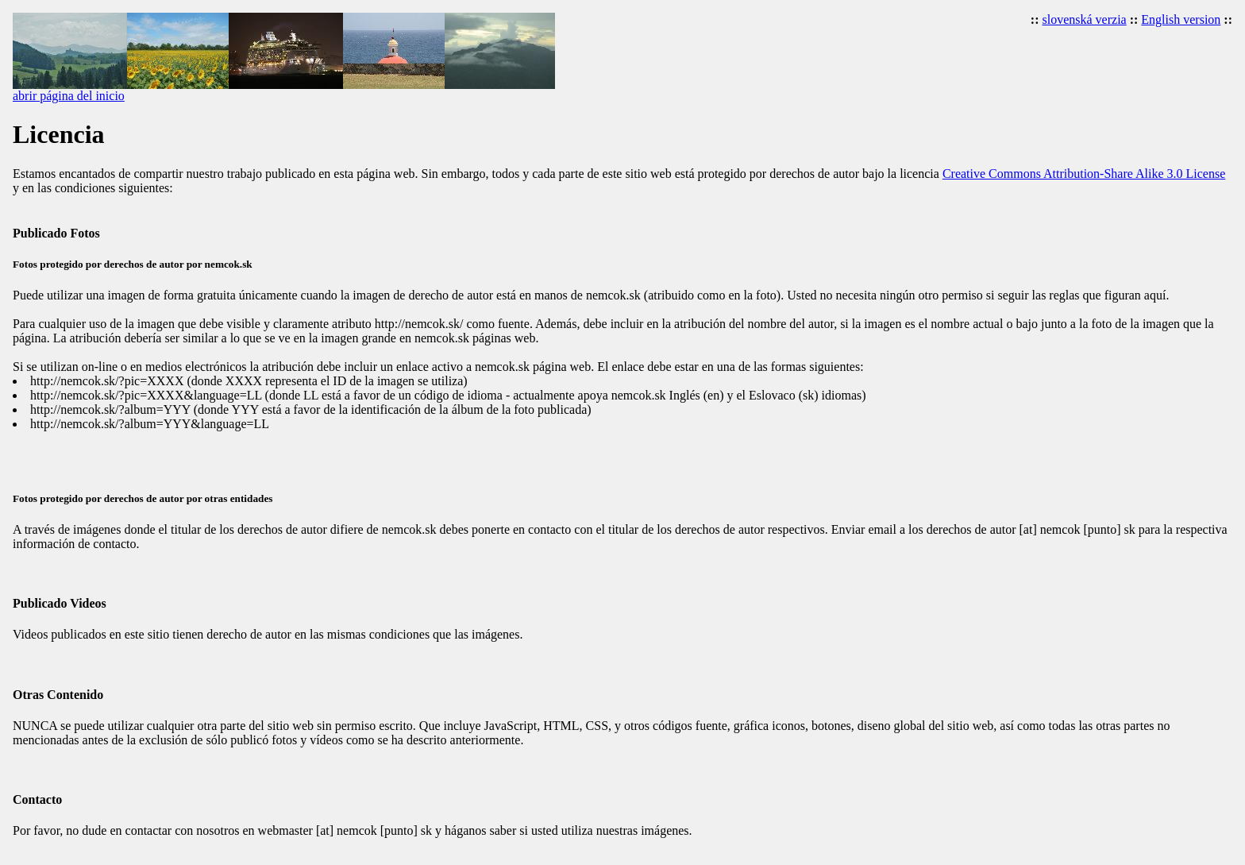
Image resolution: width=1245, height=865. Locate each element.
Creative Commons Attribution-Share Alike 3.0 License (1083, 173)
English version (1180, 19)
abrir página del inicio (69, 95)
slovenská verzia (1085, 19)
